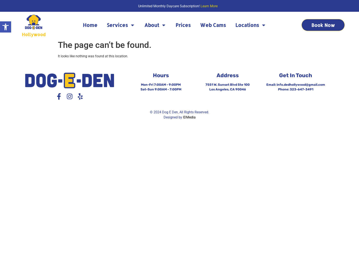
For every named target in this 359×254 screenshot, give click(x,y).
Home (90, 25)
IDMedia (189, 117)
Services (121, 25)
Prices (183, 25)
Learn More (209, 6)
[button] (5, 26)
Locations (250, 25)
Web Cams (213, 25)
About (155, 25)
